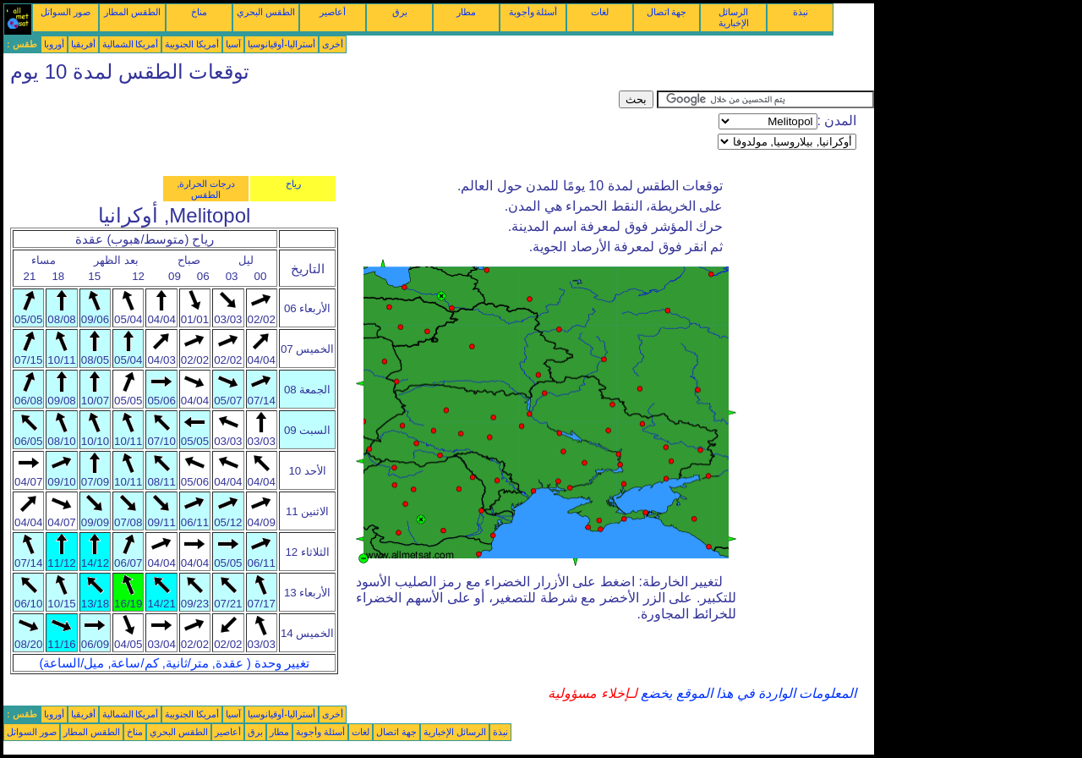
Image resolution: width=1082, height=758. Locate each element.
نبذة (800, 12)
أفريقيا (83, 44)
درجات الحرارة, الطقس (206, 189)
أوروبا (54, 44)
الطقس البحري (266, 12)
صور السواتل (65, 12)
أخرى (332, 44)
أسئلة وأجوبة (533, 12)
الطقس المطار (132, 12)
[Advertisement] (311, 129)
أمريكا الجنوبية (192, 44)
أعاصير (333, 12)
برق (399, 12)
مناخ (199, 12)
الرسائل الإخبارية (734, 17)
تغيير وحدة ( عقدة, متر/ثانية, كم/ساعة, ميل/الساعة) (174, 663)
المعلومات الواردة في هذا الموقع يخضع (747, 693)
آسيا (233, 44)
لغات (600, 12)
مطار (466, 12)
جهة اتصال (667, 12)
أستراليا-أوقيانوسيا (281, 44)
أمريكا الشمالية (130, 44)
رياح (293, 184)
